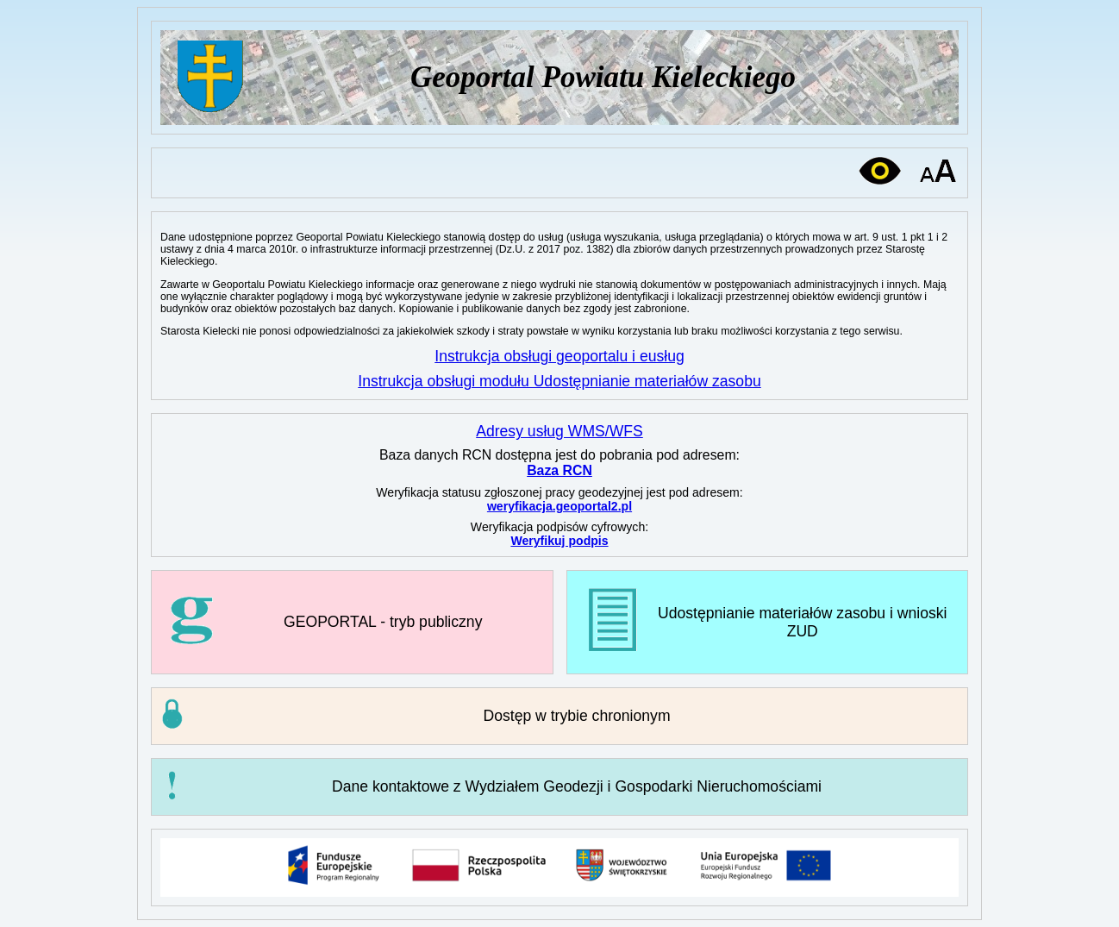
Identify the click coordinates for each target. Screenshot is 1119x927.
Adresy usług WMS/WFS (559, 431)
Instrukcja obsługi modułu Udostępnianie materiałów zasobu (559, 381)
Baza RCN (559, 470)
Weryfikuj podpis (559, 541)
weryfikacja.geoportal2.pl (559, 506)
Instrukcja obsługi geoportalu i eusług (559, 356)
